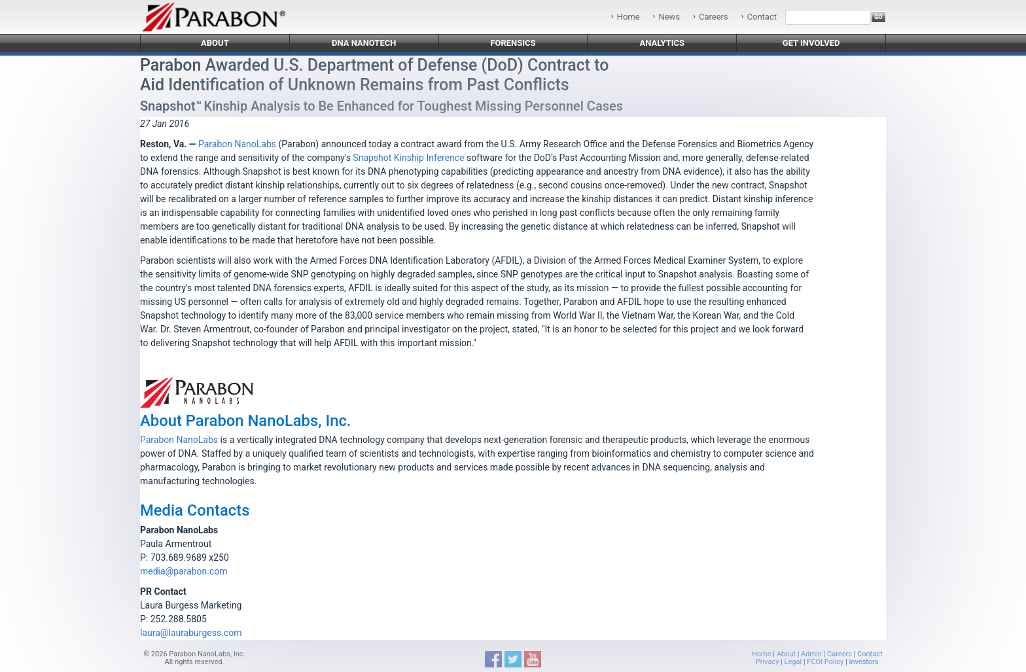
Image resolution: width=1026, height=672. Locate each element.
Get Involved (811, 43)
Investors (863, 662)
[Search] (828, 17)
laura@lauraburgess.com (190, 633)
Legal (793, 662)
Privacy (767, 662)
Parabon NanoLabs (237, 144)
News (669, 17)
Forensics (512, 43)
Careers (713, 17)
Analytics (661, 43)
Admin (811, 654)
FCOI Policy (825, 662)
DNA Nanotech (364, 43)
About (215, 43)
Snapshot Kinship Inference (408, 157)
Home (628, 17)
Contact (762, 17)
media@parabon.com (184, 571)
